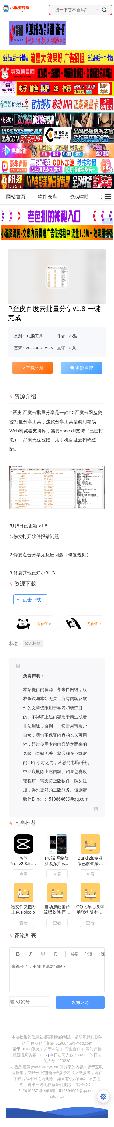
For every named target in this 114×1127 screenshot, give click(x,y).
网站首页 (16, 196)
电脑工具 (35, 336)
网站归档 (94, 1049)
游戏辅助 (81, 197)
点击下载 (28, 599)
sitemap (57, 1096)
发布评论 (80, 1002)
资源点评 (81, 368)
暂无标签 (32, 643)
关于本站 (52, 1049)
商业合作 (73, 1049)
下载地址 (32, 368)
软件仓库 (50, 197)
